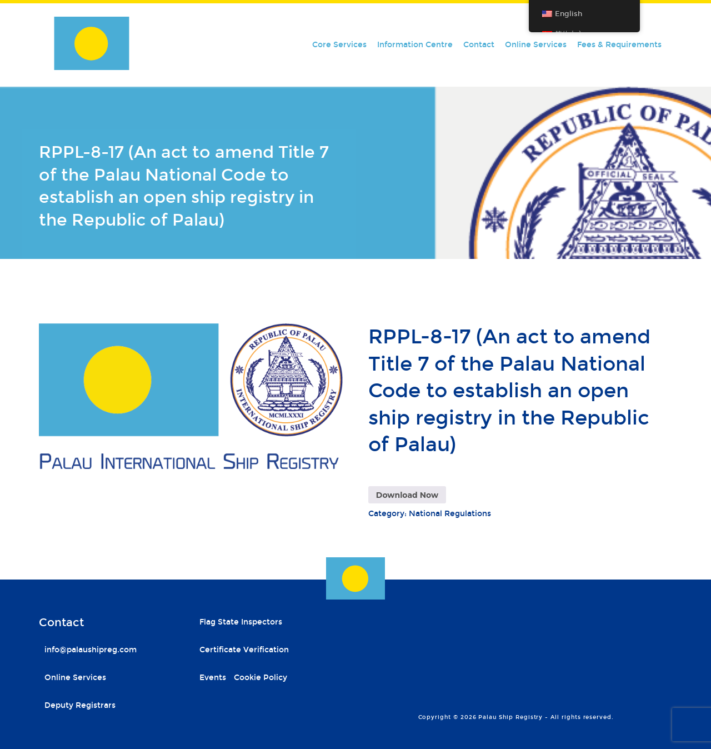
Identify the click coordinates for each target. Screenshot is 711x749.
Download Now (407, 495)
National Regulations (450, 513)
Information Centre (415, 44)
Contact (478, 44)
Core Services (339, 44)
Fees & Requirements (619, 44)
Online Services (536, 44)
